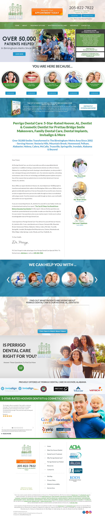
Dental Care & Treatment (54, 454)
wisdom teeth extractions (79, 496)
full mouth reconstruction (71, 499)
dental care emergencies (74, 498)
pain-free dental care (52, 498)
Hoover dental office (72, 501)
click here (24, 253)
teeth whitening (86, 498)
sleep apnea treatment (40, 498)
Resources (74, 25)
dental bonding (18, 499)
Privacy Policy (51, 480)
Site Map (49, 476)
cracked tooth (27, 501)
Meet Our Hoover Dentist (54, 450)
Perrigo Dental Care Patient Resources (55, 464)
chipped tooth (35, 501)
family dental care (46, 496)
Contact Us (85, 25)
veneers (24, 499)
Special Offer (74, 15)
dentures (61, 499)
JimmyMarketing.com (25, 514)
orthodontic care (84, 495)
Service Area (51, 488)
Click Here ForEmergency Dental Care (90, 49)
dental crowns (47, 499)
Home (17, 25)
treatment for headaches (27, 498)
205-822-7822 (81, 7)
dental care (75, 495)
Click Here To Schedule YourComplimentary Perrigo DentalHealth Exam (90, 55)
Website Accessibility (53, 484)
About (24, 25)
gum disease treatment (66, 496)
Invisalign (80, 499)
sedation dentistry (63, 498)
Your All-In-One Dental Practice (81, 19)
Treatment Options (37, 25)
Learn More (10, 93)
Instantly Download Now (88, 107)
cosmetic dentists (48, 502)
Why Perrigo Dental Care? (57, 25)
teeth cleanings (56, 496)
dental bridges (30, 499)
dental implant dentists (37, 502)
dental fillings (54, 499)
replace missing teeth (46, 501)
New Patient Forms (88, 15)
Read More (7, 434)
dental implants (39, 499)
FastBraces (88, 499)
